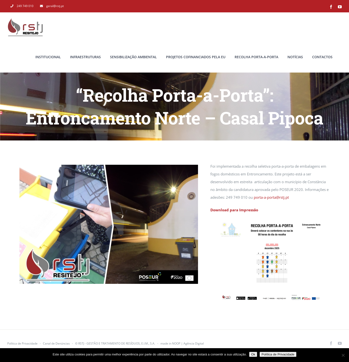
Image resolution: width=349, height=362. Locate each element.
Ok (253, 354)
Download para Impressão (234, 209)
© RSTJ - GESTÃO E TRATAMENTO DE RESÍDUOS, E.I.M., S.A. (115, 343)
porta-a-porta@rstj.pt (271, 197)
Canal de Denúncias (56, 343)
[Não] (343, 355)
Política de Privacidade (22, 343)
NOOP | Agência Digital (188, 343)
